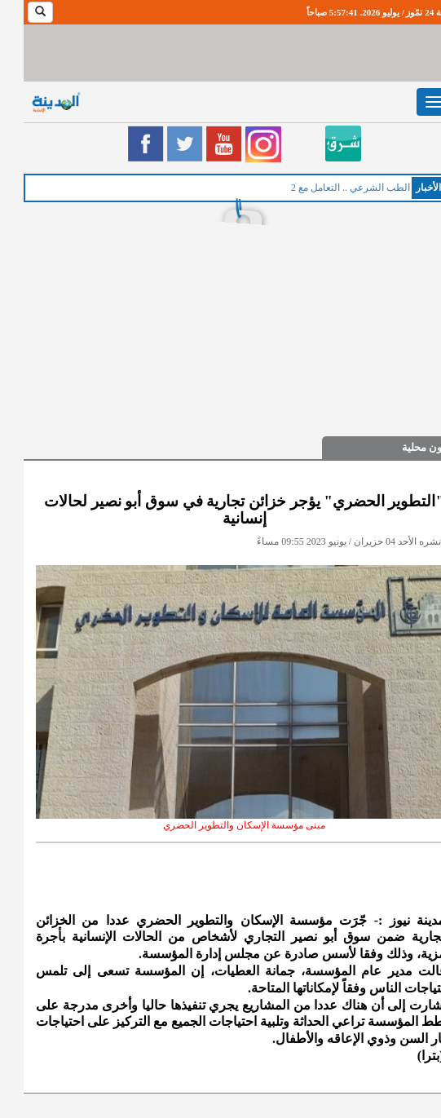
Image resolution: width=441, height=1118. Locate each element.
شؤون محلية (405, 447)
